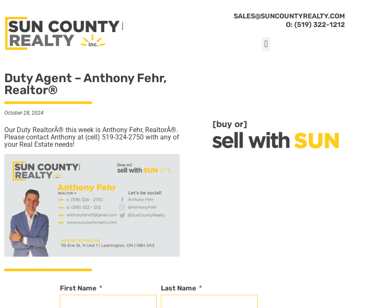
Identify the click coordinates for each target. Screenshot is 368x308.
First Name (79, 288)
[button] (266, 44)
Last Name (179, 288)
